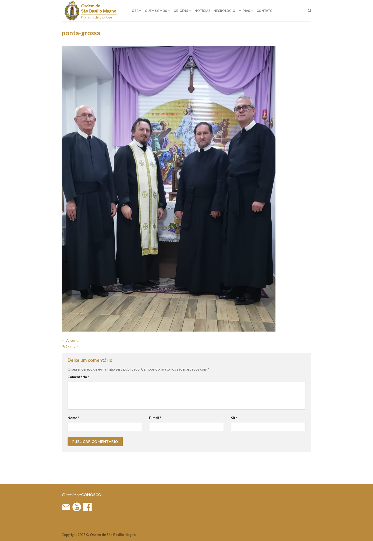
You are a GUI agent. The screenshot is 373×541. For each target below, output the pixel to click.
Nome (73, 418)
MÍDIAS (246, 10)
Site (234, 418)
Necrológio (224, 11)
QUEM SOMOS (157, 10)
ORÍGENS (182, 10)
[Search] (309, 10)
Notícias (202, 11)
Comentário (78, 377)
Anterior (71, 340)
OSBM (137, 11)
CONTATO (265, 11)
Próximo (71, 346)
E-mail (155, 418)
